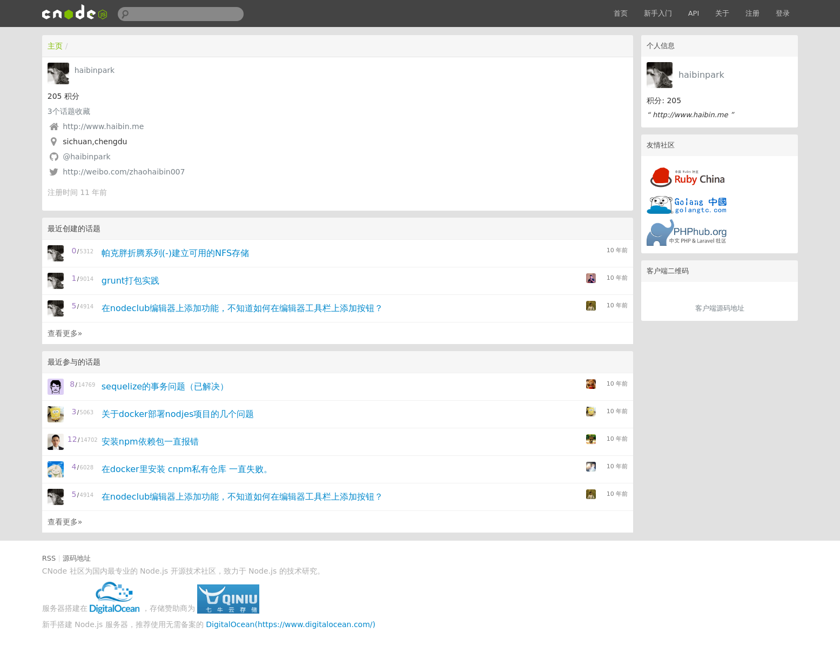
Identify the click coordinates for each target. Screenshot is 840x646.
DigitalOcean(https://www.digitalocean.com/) (290, 624)
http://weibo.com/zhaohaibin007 (124, 171)
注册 (752, 13)
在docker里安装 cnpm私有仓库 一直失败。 (187, 469)
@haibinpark (86, 156)
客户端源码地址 (719, 308)
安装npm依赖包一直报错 (150, 441)
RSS (49, 558)
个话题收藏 (69, 111)
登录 (783, 13)
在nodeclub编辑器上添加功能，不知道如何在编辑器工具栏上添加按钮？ (242, 308)
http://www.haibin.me (103, 126)
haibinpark (701, 75)
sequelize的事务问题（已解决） (165, 386)
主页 (55, 46)
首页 (621, 13)
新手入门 (658, 13)
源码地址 (77, 558)
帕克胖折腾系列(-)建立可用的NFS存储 (175, 253)
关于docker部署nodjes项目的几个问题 (178, 414)
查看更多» (65, 333)
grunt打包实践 (130, 280)
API (694, 13)
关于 (722, 13)
